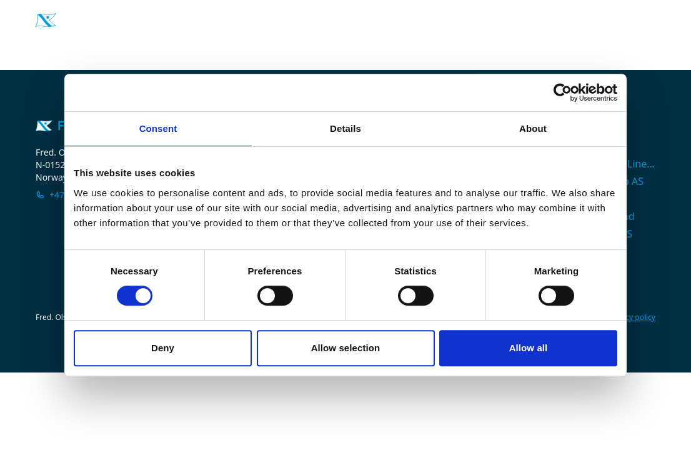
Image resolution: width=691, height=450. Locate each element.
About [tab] (533, 128)
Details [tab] (345, 128)
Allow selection (345, 347)
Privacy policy (631, 317)
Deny (162, 347)
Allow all (528, 347)
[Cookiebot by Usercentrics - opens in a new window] (562, 92)
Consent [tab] (158, 128)
